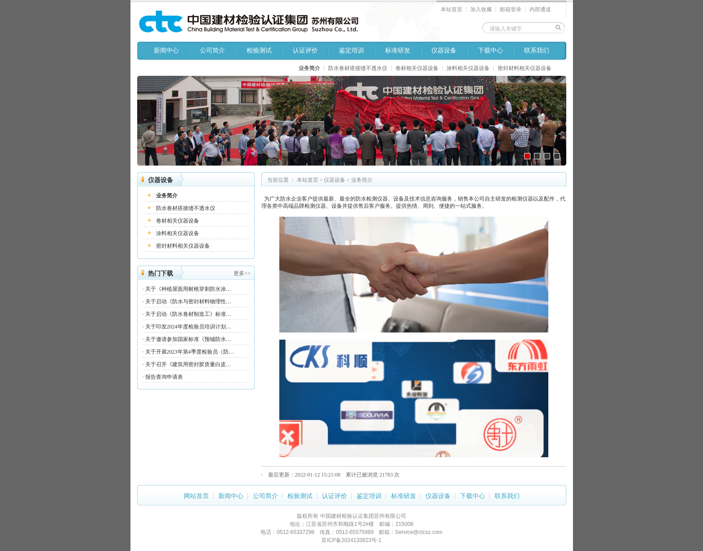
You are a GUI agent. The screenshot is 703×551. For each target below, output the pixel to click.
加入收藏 (481, 9)
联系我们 (536, 50)
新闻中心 (166, 50)
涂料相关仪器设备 (468, 68)
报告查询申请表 (164, 377)
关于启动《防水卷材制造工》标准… (188, 314)
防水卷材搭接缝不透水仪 (357, 68)
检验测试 (259, 50)
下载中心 (490, 50)
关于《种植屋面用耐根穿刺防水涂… (188, 289)
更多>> (242, 273)
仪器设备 (443, 50)
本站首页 (451, 9)
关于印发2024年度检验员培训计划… (188, 327)
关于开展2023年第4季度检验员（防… (189, 352)
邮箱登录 (510, 9)
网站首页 (196, 496)
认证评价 (305, 50)
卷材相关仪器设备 (416, 68)
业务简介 (309, 68)
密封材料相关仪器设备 (524, 68)
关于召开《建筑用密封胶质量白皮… (188, 364)
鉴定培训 (351, 50)
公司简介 (212, 50)
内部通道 (540, 9)
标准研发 (397, 50)
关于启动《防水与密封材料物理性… (188, 301)
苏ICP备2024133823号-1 (351, 540)
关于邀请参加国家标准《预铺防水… (188, 339)
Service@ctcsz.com (419, 532)
